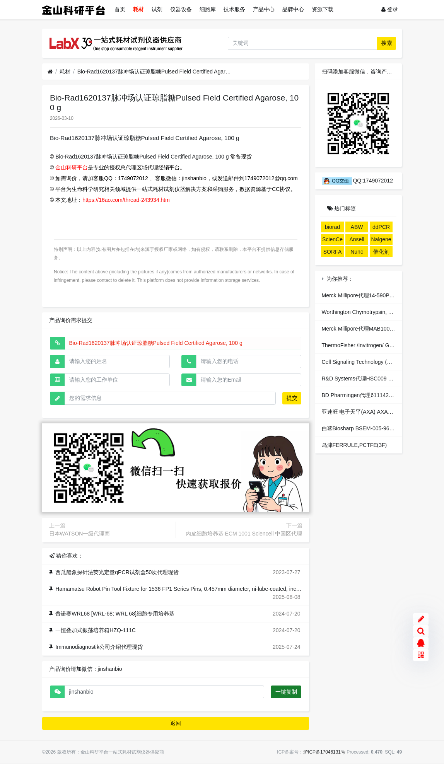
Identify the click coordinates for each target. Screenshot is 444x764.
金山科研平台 (71, 167)
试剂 (157, 9)
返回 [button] (175, 723)
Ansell (356, 239)
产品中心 (264, 9)
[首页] (50, 72)
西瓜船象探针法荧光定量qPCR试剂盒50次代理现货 (117, 572)
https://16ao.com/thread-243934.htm (126, 200)
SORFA (332, 252)
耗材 (138, 9)
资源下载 (322, 9)
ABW (357, 227)
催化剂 (381, 252)
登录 (389, 9)
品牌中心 (293, 9)
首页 (119, 9)
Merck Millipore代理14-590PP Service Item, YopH (381, 295)
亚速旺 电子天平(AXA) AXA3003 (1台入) (370, 412)
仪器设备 (181, 9)
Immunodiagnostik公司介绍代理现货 (99, 647)
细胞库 (208, 9)
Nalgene (381, 239)
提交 (292, 398)
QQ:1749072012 (357, 180)
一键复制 (286, 692)
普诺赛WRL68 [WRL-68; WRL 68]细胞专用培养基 (114, 614)
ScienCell (332, 240)
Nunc (356, 252)
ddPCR (381, 227)
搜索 (386, 43)
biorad (332, 227)
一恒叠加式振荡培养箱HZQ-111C (95, 630)
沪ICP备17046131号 (324, 752)
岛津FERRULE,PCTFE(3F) (354, 445)
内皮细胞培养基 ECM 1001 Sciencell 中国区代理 (244, 533)
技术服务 (234, 9)
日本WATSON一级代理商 (79, 533)
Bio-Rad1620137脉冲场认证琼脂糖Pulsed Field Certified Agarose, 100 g (154, 71)
